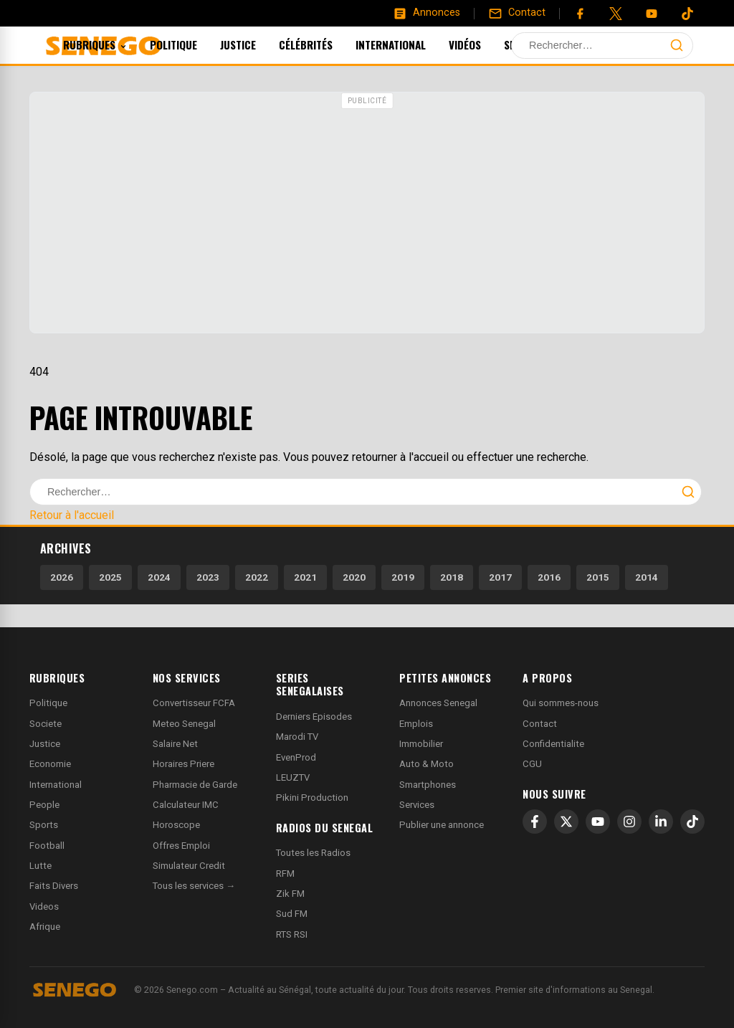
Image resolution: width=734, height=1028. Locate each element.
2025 (110, 577)
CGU (532, 763)
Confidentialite (553, 743)
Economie (50, 763)
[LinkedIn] (661, 821)
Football (47, 845)
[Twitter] (615, 13)
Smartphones (427, 784)
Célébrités (325, 44)
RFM (285, 873)
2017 (500, 577)
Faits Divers (53, 885)
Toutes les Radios (313, 852)
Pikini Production (312, 797)
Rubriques (114, 44)
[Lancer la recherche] (677, 45)
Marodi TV (297, 736)
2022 (256, 577)
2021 (305, 577)
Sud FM (292, 913)
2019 (402, 577)
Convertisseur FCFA (194, 703)
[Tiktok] (687, 13)
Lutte (40, 865)
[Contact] (516, 13)
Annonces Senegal (438, 703)
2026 (61, 577)
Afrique (44, 926)
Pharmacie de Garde (195, 784)
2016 (549, 577)
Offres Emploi (181, 845)
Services (416, 804)
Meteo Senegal (184, 723)
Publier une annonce (441, 824)
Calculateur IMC (186, 804)
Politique (192, 44)
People (44, 804)
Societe (45, 723)
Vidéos (484, 44)
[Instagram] (629, 821)
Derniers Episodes (314, 716)
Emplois (416, 723)
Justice (257, 44)
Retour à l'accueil (71, 515)
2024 (159, 577)
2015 (597, 577)
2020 (354, 577)
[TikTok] (692, 821)
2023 (207, 577)
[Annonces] (426, 13)
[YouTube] (651, 13)
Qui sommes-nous (561, 703)
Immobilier (421, 743)
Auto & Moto (426, 763)
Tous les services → (194, 885)
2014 (646, 577)
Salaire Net (175, 743)
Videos (44, 906)
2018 (451, 577)
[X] (566, 821)
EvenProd (296, 757)
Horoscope (176, 824)
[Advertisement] (367, 214)
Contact (540, 723)
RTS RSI (292, 934)
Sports (541, 44)
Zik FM (290, 893)
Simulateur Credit (189, 865)
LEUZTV (293, 777)
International (410, 44)
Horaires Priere (183, 763)
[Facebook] (579, 13)
